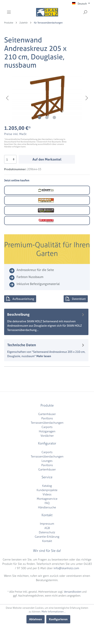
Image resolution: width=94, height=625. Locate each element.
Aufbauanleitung (20, 299)
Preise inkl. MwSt (15, 134)
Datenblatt (76, 299)
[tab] (46, 322)
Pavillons (47, 418)
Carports (47, 427)
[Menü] (9, 12)
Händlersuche (47, 507)
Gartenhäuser (47, 414)
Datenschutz (47, 532)
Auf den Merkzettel (46, 159)
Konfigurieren (58, 619)
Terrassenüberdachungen (47, 422)
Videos (47, 494)
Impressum (47, 523)
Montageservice (47, 499)
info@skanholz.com (66, 568)
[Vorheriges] (7, 98)
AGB (47, 528)
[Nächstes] (87, 98)
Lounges (47, 461)
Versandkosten (72, 591)
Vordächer (47, 435)
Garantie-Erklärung (47, 536)
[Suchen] (85, 12)
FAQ (47, 503)
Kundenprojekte (47, 490)
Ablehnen (35, 619)
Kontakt (47, 541)
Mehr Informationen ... (53, 611)
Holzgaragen (47, 431)
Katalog (47, 486)
